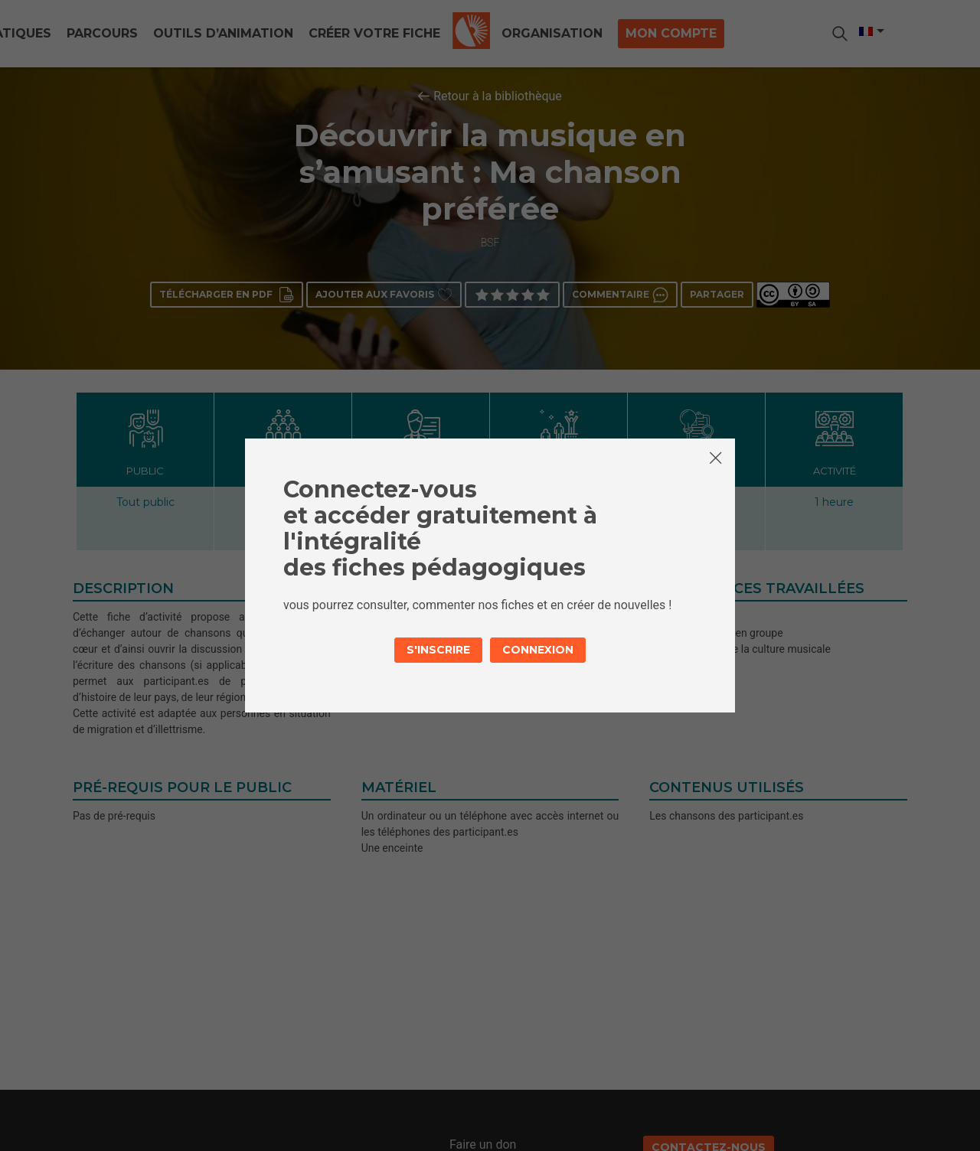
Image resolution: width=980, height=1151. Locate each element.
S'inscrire (438, 650)
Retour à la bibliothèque (497, 96)
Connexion (537, 650)
